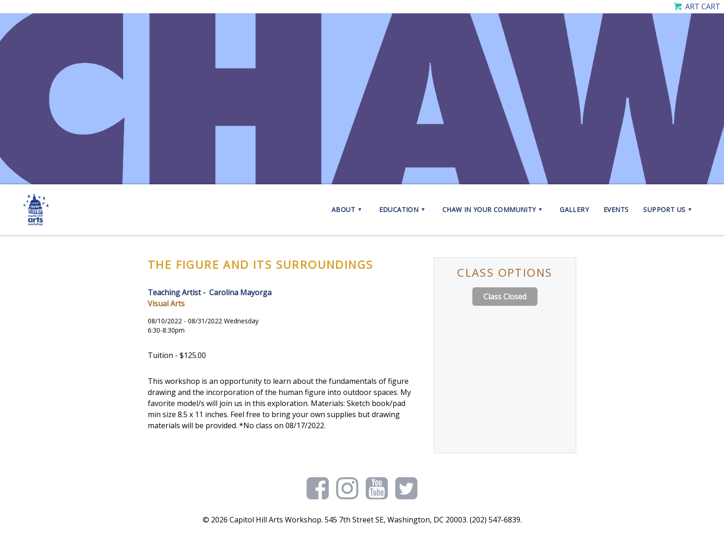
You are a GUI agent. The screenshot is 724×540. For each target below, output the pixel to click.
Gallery (574, 209)
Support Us (668, 209)
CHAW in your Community (493, 209)
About (348, 209)
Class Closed (504, 296)
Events (615, 209)
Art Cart (702, 6)
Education (403, 209)
